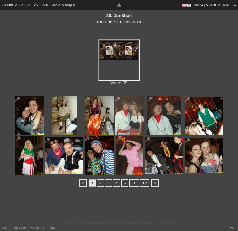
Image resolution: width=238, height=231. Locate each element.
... (19, 5)
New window (227, 5)
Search (211, 5)
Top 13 (198, 5)
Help (233, 228)
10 (134, 183)
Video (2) (119, 83)
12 (144, 183)
